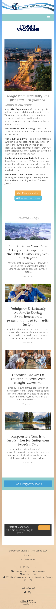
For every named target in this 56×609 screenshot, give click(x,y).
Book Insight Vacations (28, 484)
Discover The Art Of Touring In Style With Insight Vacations (28, 379)
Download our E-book (28, 198)
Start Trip (44, 527)
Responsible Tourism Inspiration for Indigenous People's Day (28, 440)
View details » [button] (28, 276)
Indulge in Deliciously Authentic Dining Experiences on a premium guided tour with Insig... (28, 316)
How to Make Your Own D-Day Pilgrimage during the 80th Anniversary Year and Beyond (28, 252)
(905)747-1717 (29, 574)
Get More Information (28, 193)
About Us (28, 555)
